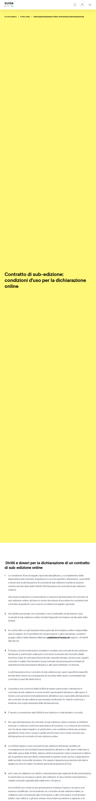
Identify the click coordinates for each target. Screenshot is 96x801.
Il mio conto (25, 17)
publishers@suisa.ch (58, 637)
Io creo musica (10, 17)
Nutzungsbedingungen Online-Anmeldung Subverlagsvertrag (59, 17)
